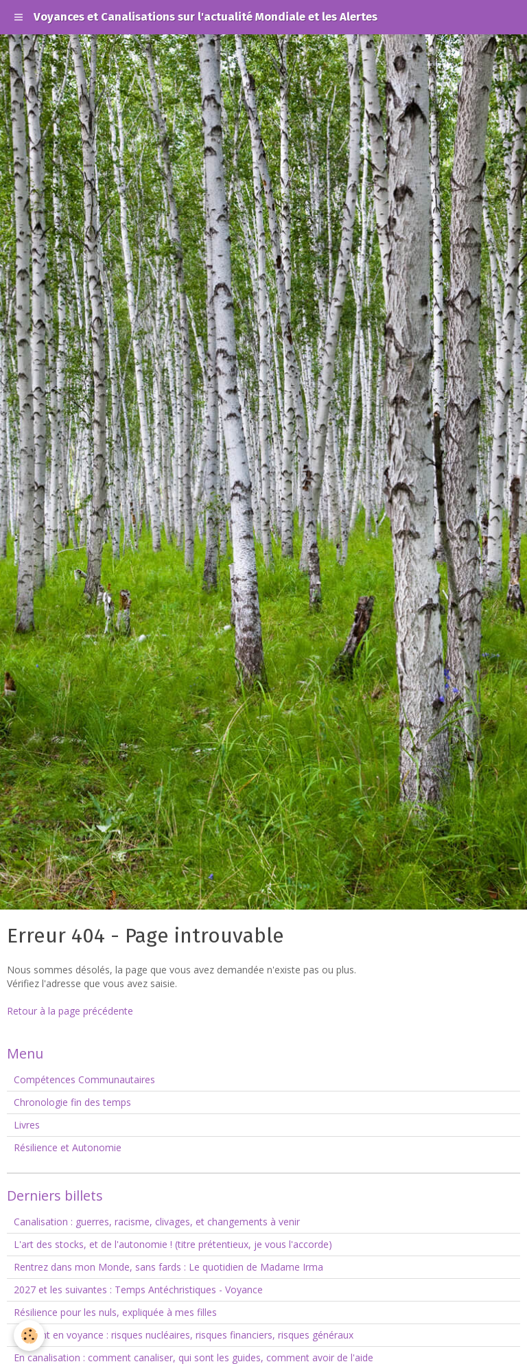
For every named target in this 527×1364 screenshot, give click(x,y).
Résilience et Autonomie (67, 1147)
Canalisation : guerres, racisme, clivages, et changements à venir (157, 1221)
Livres (27, 1124)
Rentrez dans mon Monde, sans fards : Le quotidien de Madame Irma (168, 1266)
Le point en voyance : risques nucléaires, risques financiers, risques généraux (183, 1334)
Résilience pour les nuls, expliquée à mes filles (115, 1312)
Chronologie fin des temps (72, 1102)
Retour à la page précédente (70, 1010)
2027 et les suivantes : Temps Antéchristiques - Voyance (138, 1289)
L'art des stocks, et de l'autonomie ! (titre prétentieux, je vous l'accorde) (173, 1244)
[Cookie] (29, 1335)
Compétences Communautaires (84, 1079)
